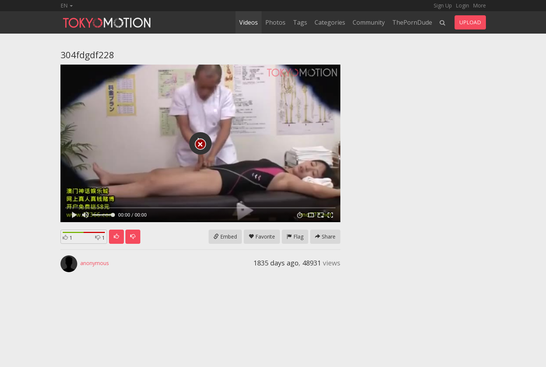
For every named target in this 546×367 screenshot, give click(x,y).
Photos (275, 22)
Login (462, 5)
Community (369, 22)
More (479, 5)
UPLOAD (470, 22)
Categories (330, 22)
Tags (300, 22)
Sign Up (443, 5)
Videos (248, 22)
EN (66, 5)
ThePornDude (412, 22)
